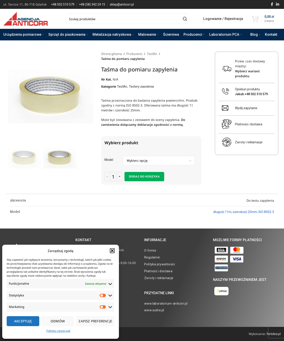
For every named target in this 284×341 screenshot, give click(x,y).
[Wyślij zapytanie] (225, 108)
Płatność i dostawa (158, 271)
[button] (112, 250)
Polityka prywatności (159, 264)
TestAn (152, 54)
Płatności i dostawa (248, 124)
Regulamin (152, 257)
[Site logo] (25, 18)
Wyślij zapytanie (246, 108)
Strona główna (111, 54)
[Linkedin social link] (278, 4)
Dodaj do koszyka (144, 176)
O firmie (150, 250)
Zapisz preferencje (95, 321)
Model (109, 160)
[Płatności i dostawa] (227, 124)
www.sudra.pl (154, 310)
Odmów (58, 321)
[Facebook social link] (271, 4)
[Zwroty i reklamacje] (227, 142)
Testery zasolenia (141, 86)
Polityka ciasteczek (58, 331)
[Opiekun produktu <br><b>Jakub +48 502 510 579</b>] (225, 91)
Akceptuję (23, 321)
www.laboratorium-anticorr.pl (165, 303)
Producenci (134, 54)
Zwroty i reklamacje (248, 142)
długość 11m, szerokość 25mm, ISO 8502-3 (243, 212)
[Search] (127, 19)
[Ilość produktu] (113, 176)
